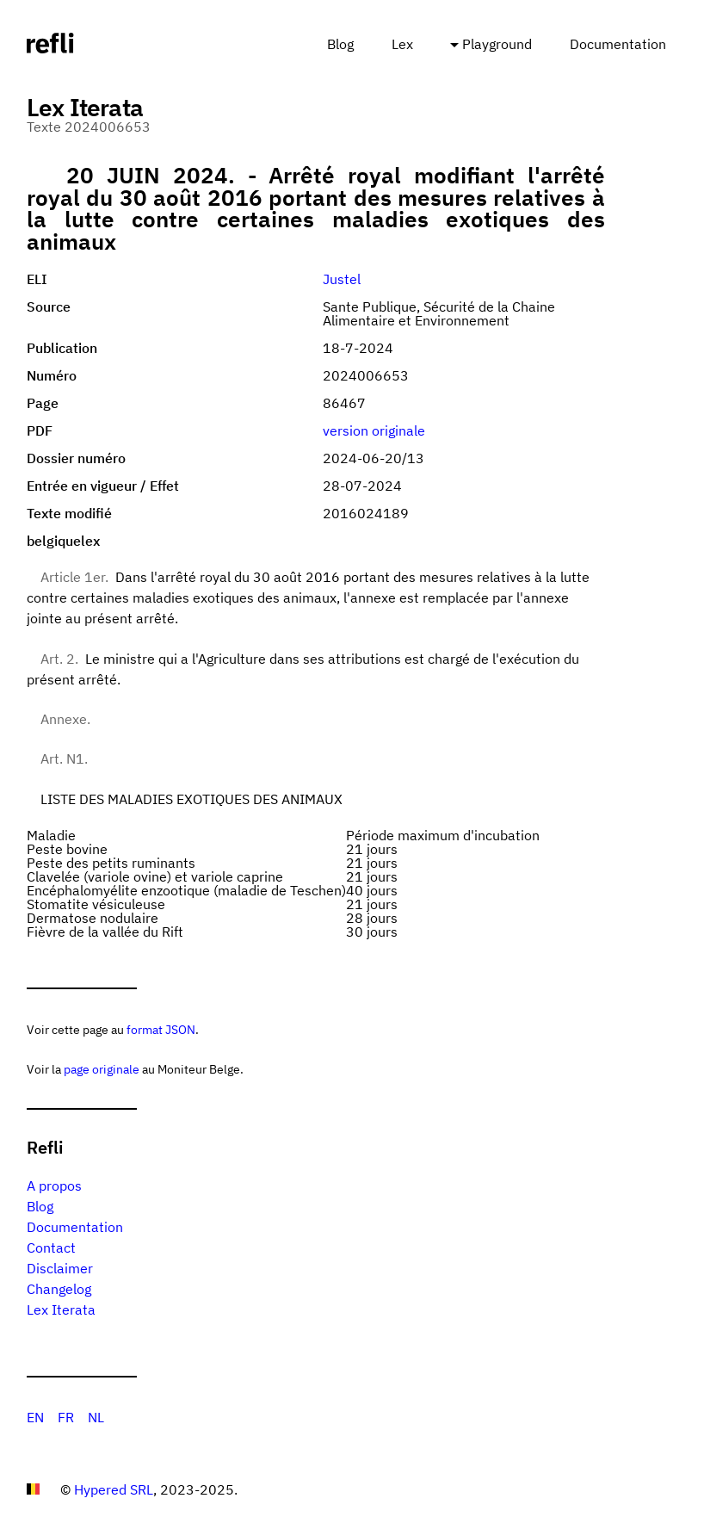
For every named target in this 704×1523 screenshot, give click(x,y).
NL (96, 1417)
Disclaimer (60, 1268)
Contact (51, 1247)
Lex (402, 44)
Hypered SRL (113, 1489)
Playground (497, 44)
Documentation (618, 44)
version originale (374, 430)
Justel (342, 279)
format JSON (161, 1029)
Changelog (59, 1288)
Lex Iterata (61, 1309)
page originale (101, 1069)
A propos (54, 1185)
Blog (340, 44)
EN (35, 1417)
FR (66, 1417)
